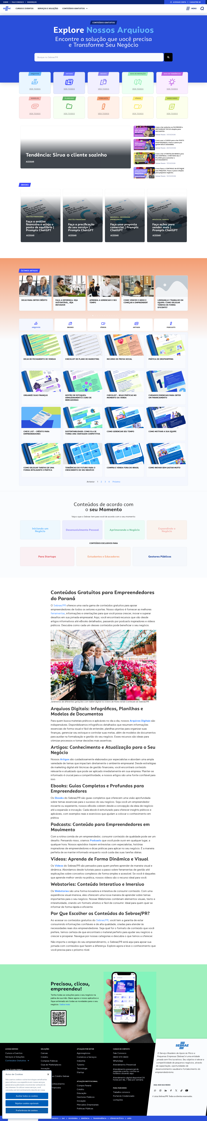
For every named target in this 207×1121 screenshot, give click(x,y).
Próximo (116, 481)
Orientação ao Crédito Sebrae (55, 1076)
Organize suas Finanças (35, 395)
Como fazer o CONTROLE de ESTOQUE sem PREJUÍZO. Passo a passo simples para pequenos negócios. (169, 171)
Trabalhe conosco (121, 1092)
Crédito (44, 1057)
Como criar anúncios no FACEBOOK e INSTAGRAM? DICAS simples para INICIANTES (169, 129)
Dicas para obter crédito (68, 300)
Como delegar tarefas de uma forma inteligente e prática (38, 468)
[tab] (36, 325)
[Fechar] (48, 1074)
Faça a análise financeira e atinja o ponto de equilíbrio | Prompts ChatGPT (40, 225)
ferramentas (58, 613)
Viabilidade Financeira (51, 1087)
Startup (80, 1072)
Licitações (118, 1100)
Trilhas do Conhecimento (53, 1084)
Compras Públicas (49, 1061)
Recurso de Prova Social (119, 359)
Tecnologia (82, 1068)
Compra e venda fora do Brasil (123, 467)
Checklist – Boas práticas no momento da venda (122, 396)
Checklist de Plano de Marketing (82, 359)
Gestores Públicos (86, 1097)
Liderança (45, 1072)
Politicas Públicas (85, 1108)
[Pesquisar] (168, 57)
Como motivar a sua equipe (162, 431)
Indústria (81, 1061)
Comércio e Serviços (87, 1057)
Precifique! (46, 1080)
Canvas (44, 1053)
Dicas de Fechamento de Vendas (39, 359)
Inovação (45, 1068)
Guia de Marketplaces (51, 1064)
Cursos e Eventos (24, 8)
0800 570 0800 (120, 1057)
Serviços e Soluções (48, 8)
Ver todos (45, 1091)
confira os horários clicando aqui (126, 1072)
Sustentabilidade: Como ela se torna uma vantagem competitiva (82, 432)
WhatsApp (118, 1061)
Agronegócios (83, 1053)
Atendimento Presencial (124, 1064)
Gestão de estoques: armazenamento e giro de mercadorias (78, 397)
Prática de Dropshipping (161, 359)
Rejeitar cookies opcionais (27, 1103)
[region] (27, 1094)
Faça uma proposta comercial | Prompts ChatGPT (124, 227)
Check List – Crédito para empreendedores (36, 432)
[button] (20, 293)
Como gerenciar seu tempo (120, 431)
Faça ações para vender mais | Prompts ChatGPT (165, 227)
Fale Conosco (119, 1053)
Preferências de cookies (27, 1110)
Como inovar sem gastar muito (164, 467)
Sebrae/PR (59, 605)
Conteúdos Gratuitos (75, 8)
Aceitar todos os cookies (27, 1096)
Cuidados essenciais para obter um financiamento (165, 396)
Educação (81, 1093)
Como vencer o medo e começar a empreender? (170, 301)
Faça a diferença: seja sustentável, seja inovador (101, 302)
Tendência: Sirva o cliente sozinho (66, 154)
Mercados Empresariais (88, 1104)
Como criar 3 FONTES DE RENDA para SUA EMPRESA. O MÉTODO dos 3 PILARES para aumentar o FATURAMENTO (169, 157)
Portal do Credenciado (123, 1096)
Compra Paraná (84, 1085)
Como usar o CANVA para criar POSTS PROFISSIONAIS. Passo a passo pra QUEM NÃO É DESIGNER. (169, 142)
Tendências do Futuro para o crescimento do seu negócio (80, 468)
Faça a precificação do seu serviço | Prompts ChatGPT (81, 227)
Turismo (80, 1064)
